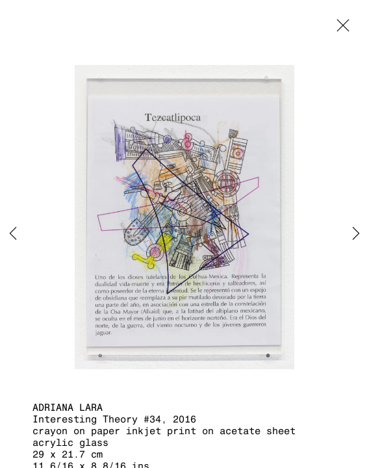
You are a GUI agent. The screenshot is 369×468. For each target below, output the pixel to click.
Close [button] (340, 29)
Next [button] (356, 234)
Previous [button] (13, 234)
